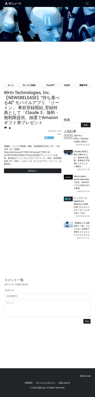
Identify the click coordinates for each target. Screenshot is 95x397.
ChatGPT (50, 85)
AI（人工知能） (30, 85)
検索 (86, 125)
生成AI (67, 85)
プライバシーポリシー (45, 382)
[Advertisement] (47, 61)
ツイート (50, 137)
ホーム (11, 85)
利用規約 (29, 382)
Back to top (85, 375)
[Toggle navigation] (87, 3)
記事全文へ (33, 170)
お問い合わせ (64, 382)
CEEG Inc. (41, 387)
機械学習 (83, 85)
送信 (87, 321)
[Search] (72, 125)
